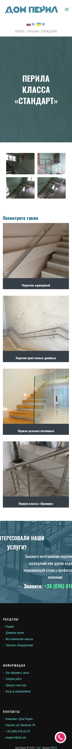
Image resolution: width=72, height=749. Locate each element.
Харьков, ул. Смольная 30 (20, 725)
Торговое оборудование (19, 645)
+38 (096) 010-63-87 (18, 731)
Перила (10, 626)
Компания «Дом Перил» (19, 718)
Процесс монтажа (16, 685)
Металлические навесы (19, 639)
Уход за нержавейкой (18, 691)
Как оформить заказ (17, 672)
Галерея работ (14, 678)
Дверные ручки (15, 632)
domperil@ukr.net (16, 737)
